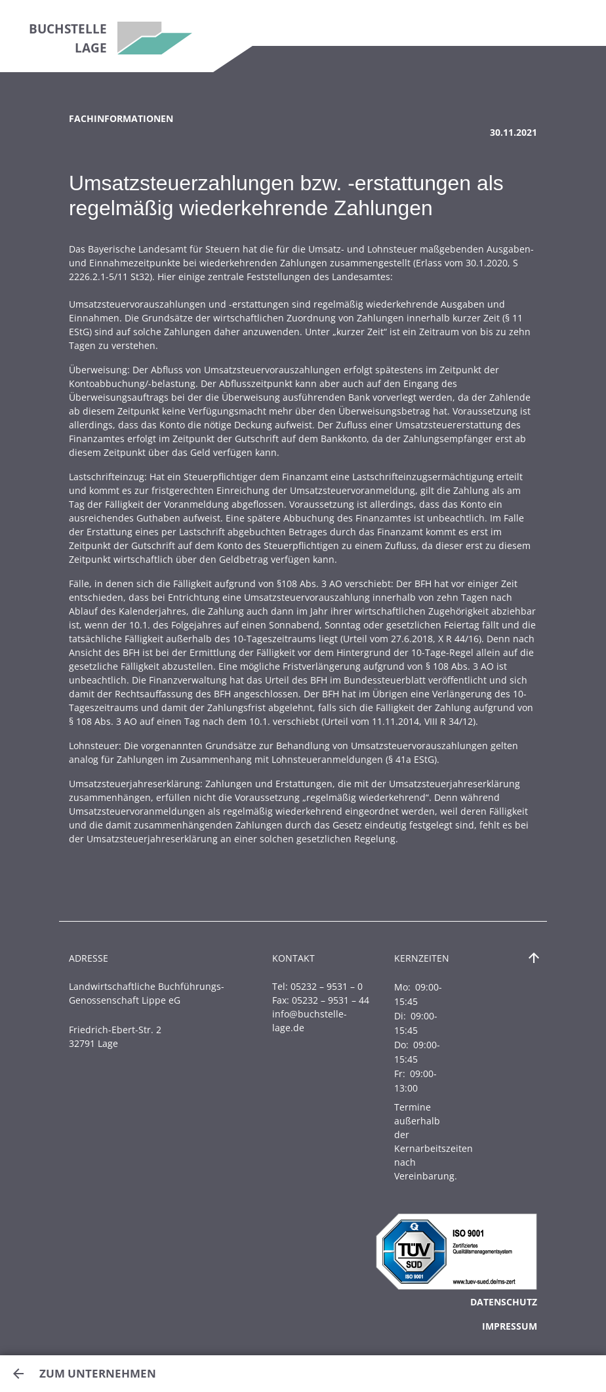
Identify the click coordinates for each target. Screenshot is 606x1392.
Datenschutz (503, 1302)
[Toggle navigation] (579, 23)
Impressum (509, 1326)
